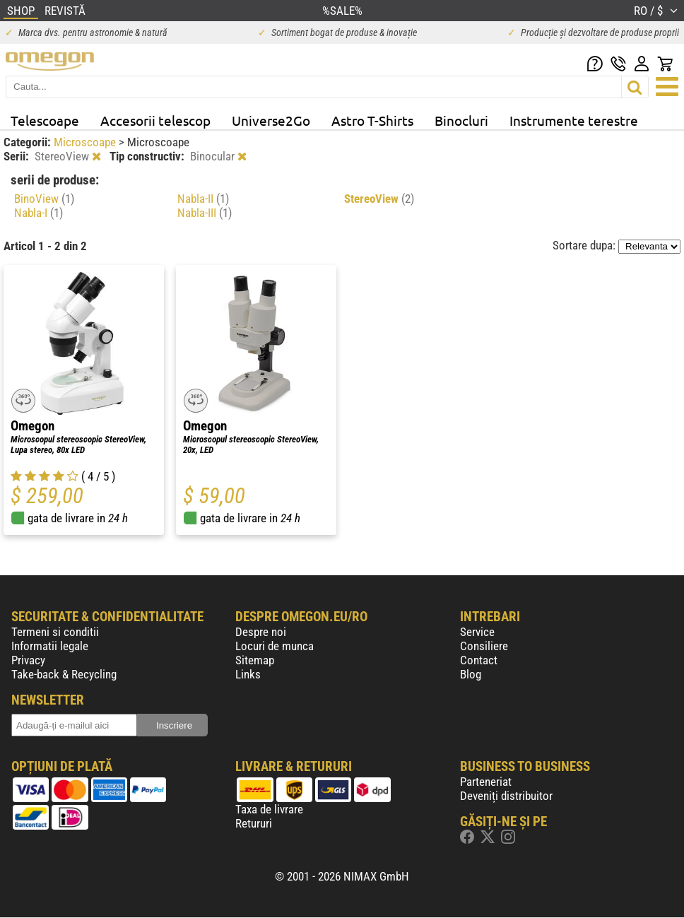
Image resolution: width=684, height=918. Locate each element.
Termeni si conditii (55, 632)
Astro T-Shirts (372, 120)
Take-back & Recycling (64, 674)
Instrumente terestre (573, 120)
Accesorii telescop (155, 120)
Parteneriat (486, 782)
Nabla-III (204, 213)
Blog (470, 674)
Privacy (28, 660)
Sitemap (254, 660)
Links (248, 674)
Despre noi (260, 632)
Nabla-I (38, 213)
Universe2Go (271, 120)
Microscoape (86, 142)
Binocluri (461, 120)
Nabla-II (203, 199)
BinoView (44, 199)
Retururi (253, 823)
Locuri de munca (274, 646)
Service (477, 632)
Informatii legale (49, 646)
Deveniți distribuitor (506, 796)
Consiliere (484, 646)
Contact (478, 660)
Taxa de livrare (269, 809)
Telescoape (45, 120)
